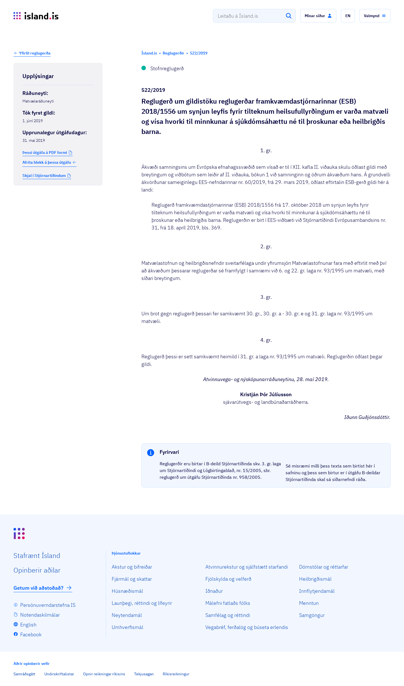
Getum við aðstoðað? (42, 587)
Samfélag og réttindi (227, 615)
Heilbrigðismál (315, 579)
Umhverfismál (127, 627)
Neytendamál (127, 615)
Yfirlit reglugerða (34, 53)
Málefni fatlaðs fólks (227, 603)
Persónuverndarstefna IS (47, 605)
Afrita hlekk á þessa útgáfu (49, 162)
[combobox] (254, 15)
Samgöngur (312, 615)
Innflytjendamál (317, 591)
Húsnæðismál (127, 591)
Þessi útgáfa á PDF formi (44, 152)
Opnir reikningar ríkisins (104, 673)
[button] (318, 15)
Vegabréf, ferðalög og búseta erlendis (246, 627)
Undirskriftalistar (59, 673)
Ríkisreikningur (176, 673)
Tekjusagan (144, 673)
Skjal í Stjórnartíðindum (44, 175)
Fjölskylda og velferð (228, 579)
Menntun (309, 603)
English (28, 624)
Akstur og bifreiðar (132, 567)
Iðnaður (214, 591)
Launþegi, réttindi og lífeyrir (142, 603)
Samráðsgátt (24, 673)
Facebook (31, 634)
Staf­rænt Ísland (36, 555)
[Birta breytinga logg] (58, 197)
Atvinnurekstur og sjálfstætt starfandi (246, 567)
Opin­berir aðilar (37, 570)
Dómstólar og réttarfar (323, 567)
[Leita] (288, 15)
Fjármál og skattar (132, 579)
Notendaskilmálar (40, 615)
